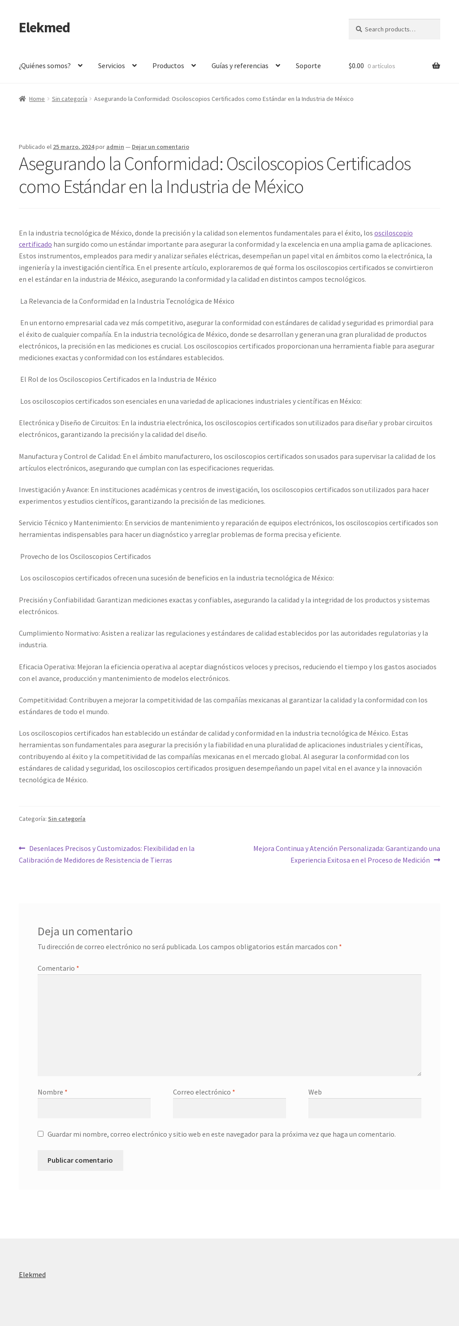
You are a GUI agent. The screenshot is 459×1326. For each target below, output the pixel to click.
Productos (168, 65)
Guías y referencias (240, 65)
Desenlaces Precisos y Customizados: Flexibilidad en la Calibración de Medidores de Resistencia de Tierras (107, 853)
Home (37, 99)
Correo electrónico (204, 1091)
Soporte (308, 65)
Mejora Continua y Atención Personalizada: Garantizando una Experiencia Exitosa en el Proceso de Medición (346, 853)
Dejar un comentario (160, 147)
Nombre (53, 1091)
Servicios (111, 65)
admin (115, 147)
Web (315, 1091)
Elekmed (44, 27)
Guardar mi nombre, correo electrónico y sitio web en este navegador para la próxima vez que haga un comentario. (222, 1134)
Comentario (58, 968)
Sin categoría (69, 99)
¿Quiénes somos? (45, 65)
